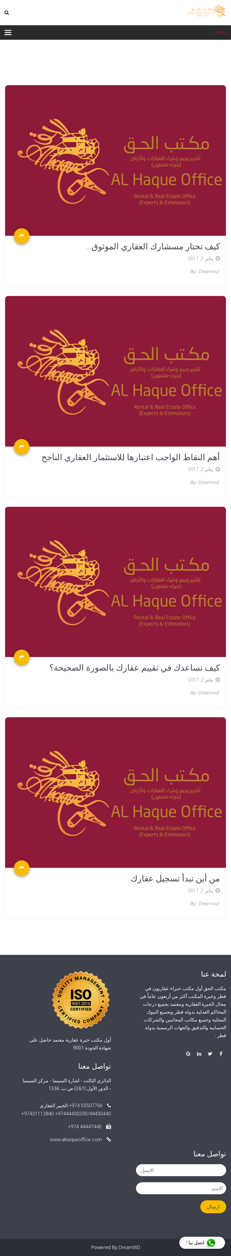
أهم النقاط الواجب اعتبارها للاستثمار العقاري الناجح (131, 457)
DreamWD (129, 1247)
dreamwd (208, 271)
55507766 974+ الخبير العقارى (75, 1105)
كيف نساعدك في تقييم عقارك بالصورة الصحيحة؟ (134, 668)
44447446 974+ (89, 1127)
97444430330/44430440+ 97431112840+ (66, 1114)
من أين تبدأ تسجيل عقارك (175, 879)
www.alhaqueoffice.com (80, 1139)
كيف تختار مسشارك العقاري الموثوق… (153, 246)
